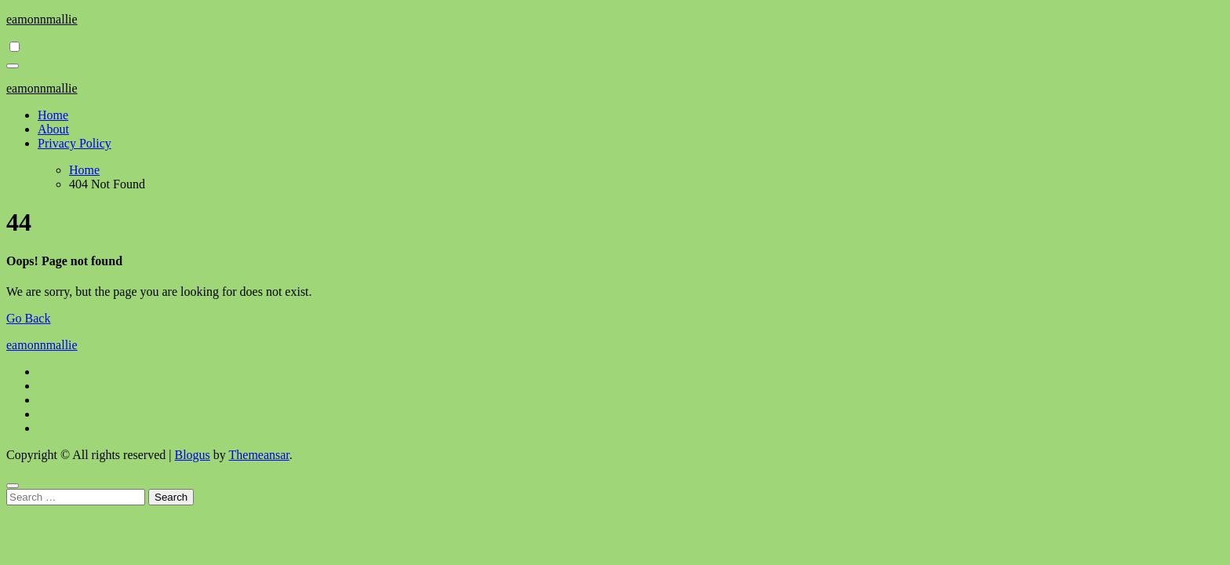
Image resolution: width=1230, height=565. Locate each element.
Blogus (191, 454)
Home (53, 115)
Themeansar (259, 454)
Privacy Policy (74, 143)
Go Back (28, 318)
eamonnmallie (42, 19)
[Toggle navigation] (12, 66)
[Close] (12, 485)
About (53, 129)
